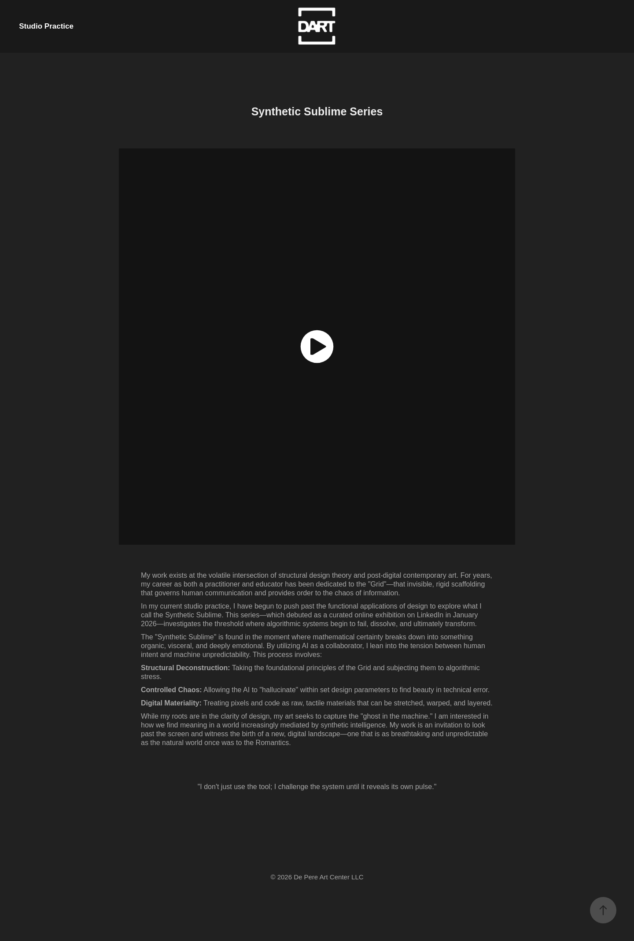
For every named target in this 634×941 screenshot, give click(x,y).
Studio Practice (46, 26)
